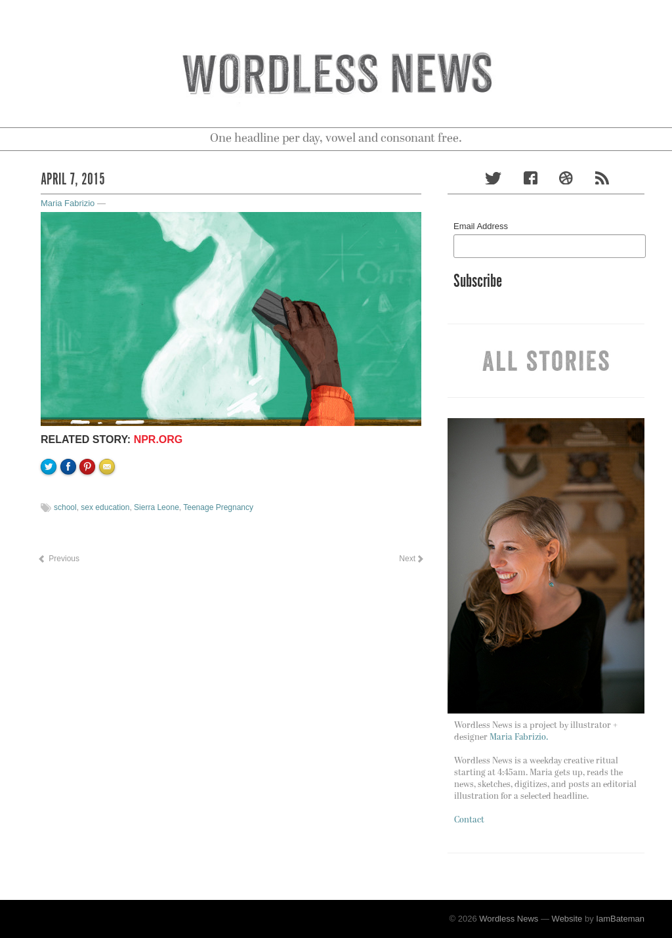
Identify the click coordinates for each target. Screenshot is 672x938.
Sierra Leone (156, 507)
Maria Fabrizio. (519, 737)
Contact (469, 820)
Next (411, 558)
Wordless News (508, 919)
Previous (58, 558)
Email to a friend (109, 511)
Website (567, 919)
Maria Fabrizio (67, 203)
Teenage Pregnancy (218, 507)
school (65, 507)
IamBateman (620, 919)
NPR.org (158, 439)
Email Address (480, 226)
